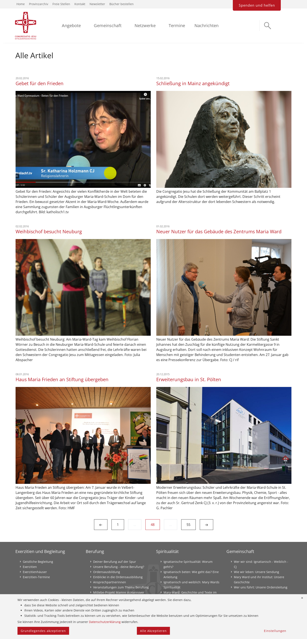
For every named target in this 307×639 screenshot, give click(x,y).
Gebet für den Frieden (40, 83)
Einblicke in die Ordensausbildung (118, 577)
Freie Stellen (61, 4)
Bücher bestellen (121, 4)
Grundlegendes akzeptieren (43, 631)
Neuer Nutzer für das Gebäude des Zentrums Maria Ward (218, 231)
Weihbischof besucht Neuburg (49, 231)
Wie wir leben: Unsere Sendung (256, 572)
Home (20, 4)
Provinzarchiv (38, 4)
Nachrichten (206, 25)
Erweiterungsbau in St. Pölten (188, 379)
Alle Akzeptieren (153, 631)
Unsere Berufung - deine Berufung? (118, 567)
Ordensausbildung (106, 572)
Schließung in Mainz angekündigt (193, 83)
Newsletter (97, 4)
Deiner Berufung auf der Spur (114, 562)
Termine (177, 25)
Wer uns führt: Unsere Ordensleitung (260, 587)
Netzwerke (145, 25)
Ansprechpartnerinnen (109, 582)
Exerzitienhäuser (35, 572)
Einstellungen (275, 631)
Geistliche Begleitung (38, 562)
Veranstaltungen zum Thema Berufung (121, 587)
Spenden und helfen (257, 5)
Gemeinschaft (108, 25)
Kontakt (79, 4)
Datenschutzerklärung (105, 622)
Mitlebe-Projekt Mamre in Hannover (118, 592)
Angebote (71, 25)
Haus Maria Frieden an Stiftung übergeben (62, 379)
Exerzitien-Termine (36, 577)
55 (188, 524)
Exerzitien (30, 567)
